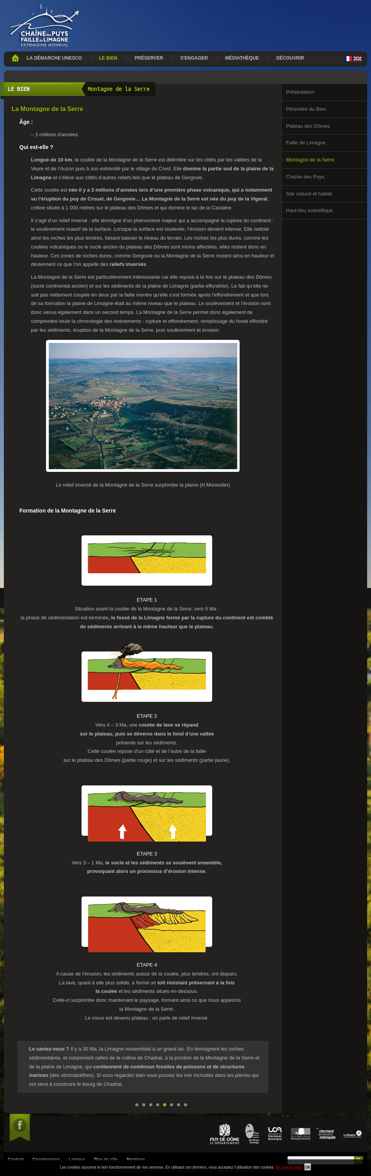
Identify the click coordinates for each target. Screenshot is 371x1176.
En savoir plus (289, 1167)
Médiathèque (242, 58)
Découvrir (290, 58)
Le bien (108, 58)
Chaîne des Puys (305, 177)
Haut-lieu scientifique (309, 210)
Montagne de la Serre (310, 160)
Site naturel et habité (309, 194)
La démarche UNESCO (54, 58)
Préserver (148, 58)
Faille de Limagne (306, 143)
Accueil (15, 58)
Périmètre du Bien (306, 109)
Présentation (300, 92)
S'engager (194, 58)
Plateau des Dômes (308, 126)
